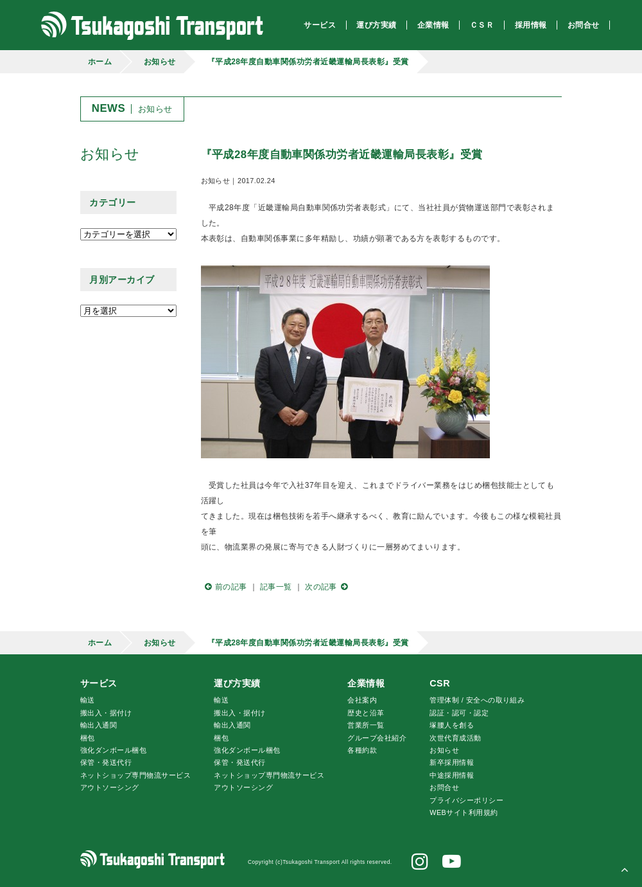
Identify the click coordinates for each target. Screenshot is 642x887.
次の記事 (328, 586)
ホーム (100, 61)
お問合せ (444, 787)
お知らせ (160, 61)
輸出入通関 (98, 725)
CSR (439, 683)
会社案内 (362, 700)
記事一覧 (276, 586)
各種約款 (362, 750)
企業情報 (366, 683)
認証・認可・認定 (459, 713)
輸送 (87, 700)
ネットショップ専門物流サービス (135, 775)
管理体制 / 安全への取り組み (477, 700)
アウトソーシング (109, 787)
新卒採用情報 (451, 762)
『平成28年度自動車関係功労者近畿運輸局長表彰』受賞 (308, 61)
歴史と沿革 (365, 713)
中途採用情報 (451, 775)
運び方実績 (237, 683)
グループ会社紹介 (376, 738)
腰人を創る (451, 725)
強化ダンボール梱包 (113, 750)
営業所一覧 (365, 725)
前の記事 (224, 586)
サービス (98, 683)
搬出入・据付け (106, 713)
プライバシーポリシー (466, 800)
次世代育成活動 (455, 738)
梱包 (87, 738)
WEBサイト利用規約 (463, 812)
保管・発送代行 (106, 762)
